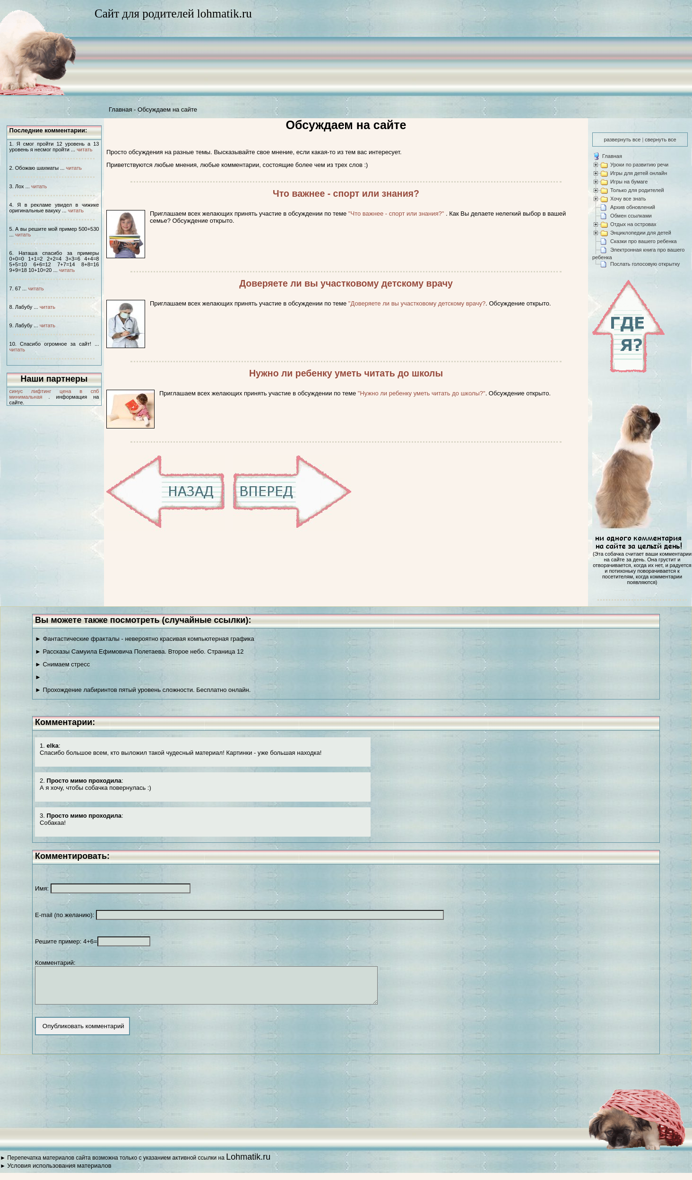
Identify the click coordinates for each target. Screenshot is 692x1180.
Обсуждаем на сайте (167, 109)
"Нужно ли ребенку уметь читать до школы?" (421, 393)
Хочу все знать (628, 198)
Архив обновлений (632, 207)
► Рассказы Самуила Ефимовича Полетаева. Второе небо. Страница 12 (139, 651)
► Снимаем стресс (62, 664)
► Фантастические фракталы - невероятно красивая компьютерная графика (144, 638)
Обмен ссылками (631, 216)
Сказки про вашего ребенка (643, 241)
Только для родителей (637, 190)
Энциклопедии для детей (640, 233)
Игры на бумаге (629, 181)
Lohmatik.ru (248, 1164)
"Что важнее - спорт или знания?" (397, 213)
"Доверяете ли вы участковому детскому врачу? (416, 303)
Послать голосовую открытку (645, 264)
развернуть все (622, 139)
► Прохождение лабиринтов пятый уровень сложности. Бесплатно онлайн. (143, 689)
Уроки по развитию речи (639, 164)
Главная (120, 109)
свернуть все (660, 139)
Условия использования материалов (59, 1172)
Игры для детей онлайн (638, 173)
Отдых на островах (633, 224)
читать (84, 149)
